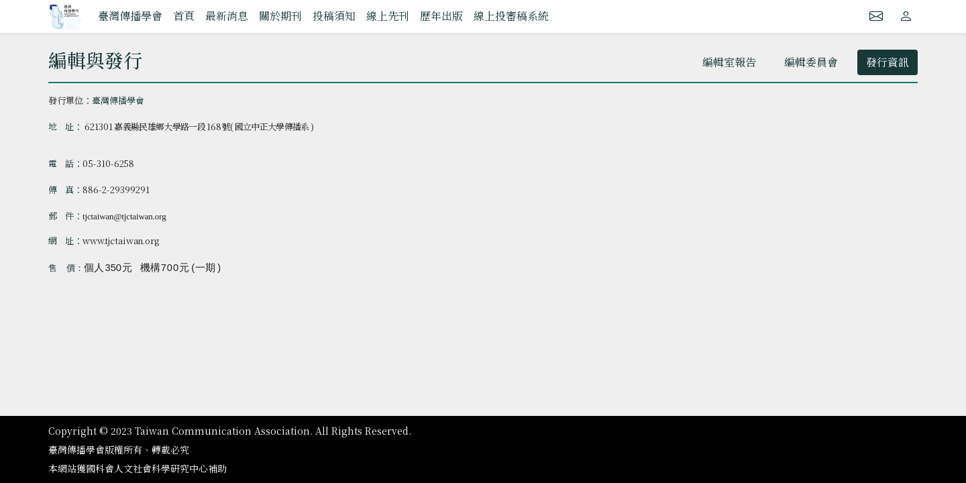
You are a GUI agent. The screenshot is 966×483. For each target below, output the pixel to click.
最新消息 (226, 15)
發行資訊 (887, 62)
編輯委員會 (811, 62)
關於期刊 (280, 15)
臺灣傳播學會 (130, 15)
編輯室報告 (729, 62)
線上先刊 (387, 15)
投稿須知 (334, 15)
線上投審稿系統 (511, 15)
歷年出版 (441, 15)
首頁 (184, 15)
